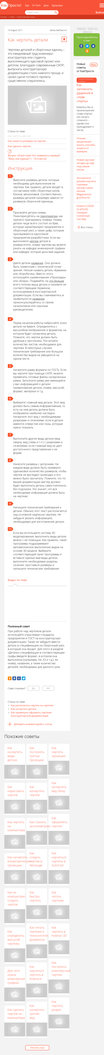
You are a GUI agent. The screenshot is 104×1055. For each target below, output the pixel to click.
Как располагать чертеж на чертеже (32, 705)
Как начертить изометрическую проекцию (19, 861)
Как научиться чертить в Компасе (37, 973)
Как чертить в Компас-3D (59, 931)
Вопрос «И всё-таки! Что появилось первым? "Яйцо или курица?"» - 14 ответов (34, 157)
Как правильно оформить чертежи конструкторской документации (31, 714)
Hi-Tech (36, 5)
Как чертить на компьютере (16, 826)
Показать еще (37, 1047)
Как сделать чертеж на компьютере (16, 1014)
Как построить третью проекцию (37, 754)
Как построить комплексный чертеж (61, 969)
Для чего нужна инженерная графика (16, 977)
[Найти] (55, 12)
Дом (46, 5)
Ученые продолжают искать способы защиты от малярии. (86, 145)
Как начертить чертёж (37, 791)
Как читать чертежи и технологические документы (42, 933)
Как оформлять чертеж (60, 822)
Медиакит (81, 28)
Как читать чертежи (58, 896)
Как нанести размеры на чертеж (27, 141)
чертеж (34, 241)
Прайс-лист (93, 28)
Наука (12, 17)
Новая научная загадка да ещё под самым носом (85, 164)
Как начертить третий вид (37, 1012)
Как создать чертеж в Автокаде (36, 859)
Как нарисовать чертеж (15, 791)
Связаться (87, 31)
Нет (48, 688)
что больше (56, 281)
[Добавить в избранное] (64, 39)
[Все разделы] (102, 5)
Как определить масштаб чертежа (15, 937)
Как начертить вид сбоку (59, 787)
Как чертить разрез (57, 1006)
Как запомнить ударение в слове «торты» (85, 93)
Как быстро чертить (35, 896)
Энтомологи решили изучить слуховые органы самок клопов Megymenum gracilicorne (86, 187)
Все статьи (87, 227)
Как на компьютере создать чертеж (16, 898)
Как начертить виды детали (14, 754)
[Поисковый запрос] (42, 12)
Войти (100, 12)
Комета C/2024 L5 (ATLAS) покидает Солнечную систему (85, 212)
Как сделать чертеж (19, 146)
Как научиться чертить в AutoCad (59, 859)
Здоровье (57, 5)
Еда (27, 5)
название (37, 263)
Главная (3, 17)
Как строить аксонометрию (40, 824)
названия (38, 298)
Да (33, 688)
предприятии (48, 216)
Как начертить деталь (23, 709)
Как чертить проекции (59, 752)
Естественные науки (26, 17)
